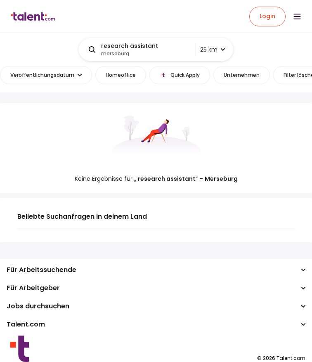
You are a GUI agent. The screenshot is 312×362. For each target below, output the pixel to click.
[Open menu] (297, 16)
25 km (212, 49)
